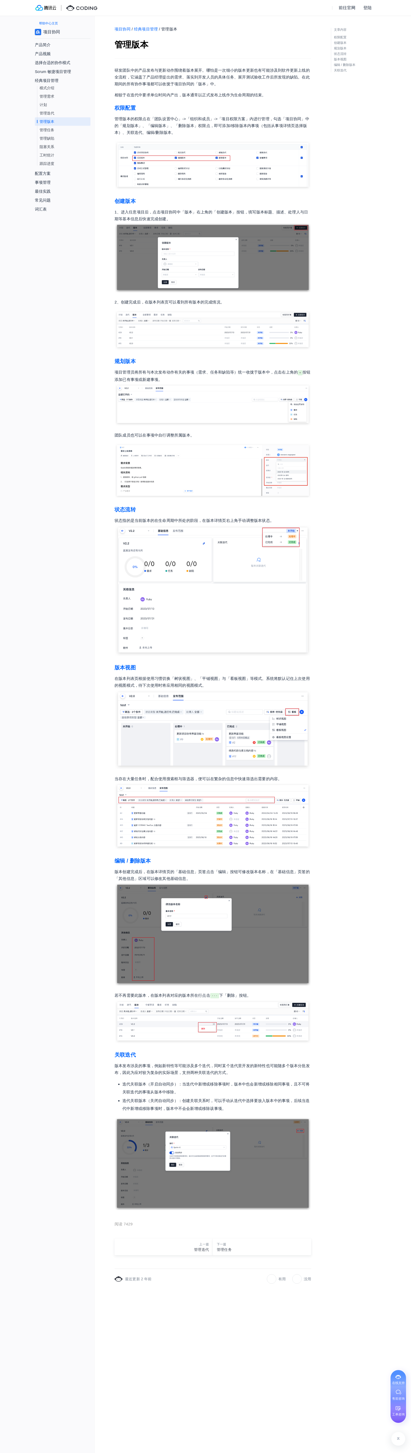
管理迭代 (47, 113)
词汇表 (41, 209)
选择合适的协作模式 (52, 62)
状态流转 (125, 509)
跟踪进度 (47, 163)
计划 (43, 105)
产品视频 (43, 53)
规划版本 (125, 361)
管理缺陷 (47, 138)
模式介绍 (47, 88)
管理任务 (47, 130)
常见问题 (43, 200)
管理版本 (47, 121)
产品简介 (43, 45)
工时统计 (47, 155)
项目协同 (123, 29)
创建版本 (125, 201)
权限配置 (125, 108)
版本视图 (125, 667)
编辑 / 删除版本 (133, 861)
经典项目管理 (146, 29)
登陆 (367, 8)
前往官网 (347, 8)
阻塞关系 (47, 147)
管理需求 (47, 96)
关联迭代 (125, 1055)
